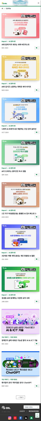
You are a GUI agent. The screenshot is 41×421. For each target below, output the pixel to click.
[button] (31, 407)
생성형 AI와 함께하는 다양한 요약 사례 (15, 298)
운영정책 (22, 411)
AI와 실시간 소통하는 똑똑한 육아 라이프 (16, 86)
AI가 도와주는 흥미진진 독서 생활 (14, 171)
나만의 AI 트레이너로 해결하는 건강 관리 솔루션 (19, 129)
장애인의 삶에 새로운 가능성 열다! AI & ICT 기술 (19, 340)
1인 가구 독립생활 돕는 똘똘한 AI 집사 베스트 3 (19, 213)
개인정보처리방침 (34, 411)
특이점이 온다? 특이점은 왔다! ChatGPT (17, 382)
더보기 (20, 397)
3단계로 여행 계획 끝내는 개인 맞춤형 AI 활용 (18, 255)
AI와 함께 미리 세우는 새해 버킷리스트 (15, 44)
